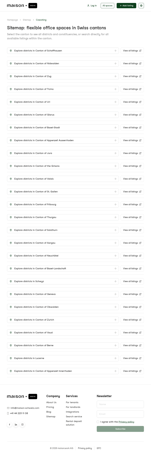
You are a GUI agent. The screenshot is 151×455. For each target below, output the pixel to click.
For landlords (73, 407)
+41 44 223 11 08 (17, 413)
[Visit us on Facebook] (9, 424)
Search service (74, 416)
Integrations (72, 411)
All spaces (107, 5)
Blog (48, 411)
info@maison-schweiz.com (23, 408)
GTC (99, 448)
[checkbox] (98, 422)
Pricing (50, 407)
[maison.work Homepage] (22, 5)
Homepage (12, 20)
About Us (51, 402)
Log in (92, 5)
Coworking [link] (41, 20)
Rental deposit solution (74, 423)
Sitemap (27, 20)
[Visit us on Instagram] (22, 424)
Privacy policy (126, 421)
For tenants (72, 402)
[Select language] (141, 5)
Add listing (126, 5)
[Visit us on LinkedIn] (16, 424)
